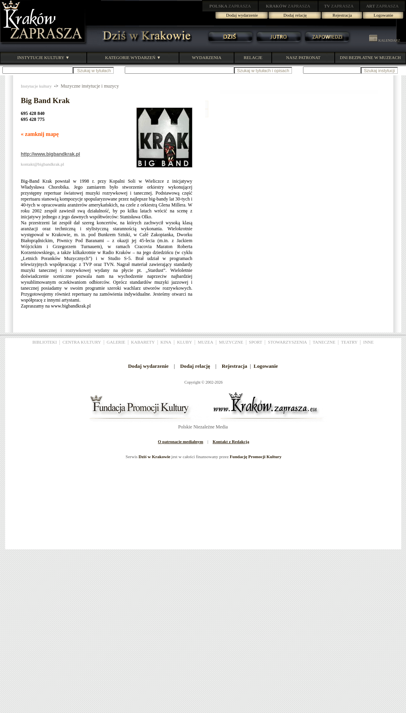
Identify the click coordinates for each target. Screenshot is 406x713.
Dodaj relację (295, 15)
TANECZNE (324, 342)
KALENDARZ (384, 40)
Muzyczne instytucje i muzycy (90, 86)
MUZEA (205, 342)
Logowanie (383, 15)
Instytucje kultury (36, 86)
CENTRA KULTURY (82, 342)
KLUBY (184, 342)
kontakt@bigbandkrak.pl (42, 164)
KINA (166, 342)
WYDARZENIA (206, 57)
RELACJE (253, 57)
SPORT (255, 342)
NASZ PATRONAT (303, 57)
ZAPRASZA (230, 6)
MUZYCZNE (231, 342)
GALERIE (116, 342)
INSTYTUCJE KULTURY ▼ (43, 57)
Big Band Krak (45, 100)
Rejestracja (342, 15)
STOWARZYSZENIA (287, 342)
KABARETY (143, 342)
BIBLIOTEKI (44, 342)
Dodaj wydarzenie (242, 15)
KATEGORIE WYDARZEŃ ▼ (133, 57)
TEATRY (349, 342)
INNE (368, 342)
